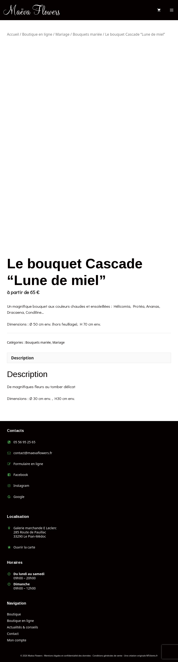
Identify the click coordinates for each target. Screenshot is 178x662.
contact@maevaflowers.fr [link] (32, 453)
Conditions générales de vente (107, 655)
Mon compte (16, 640)
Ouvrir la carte (24, 547)
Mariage (62, 34)
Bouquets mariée (87, 34)
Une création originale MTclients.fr (141, 655)
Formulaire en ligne (28, 464)
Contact (13, 633)
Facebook (20, 474)
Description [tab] (22, 358)
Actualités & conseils (22, 627)
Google (18, 496)
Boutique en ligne (37, 34)
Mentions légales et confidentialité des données (67, 655)
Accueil (13, 34)
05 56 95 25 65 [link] (24, 442)
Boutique (14, 614)
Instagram (21, 485)
